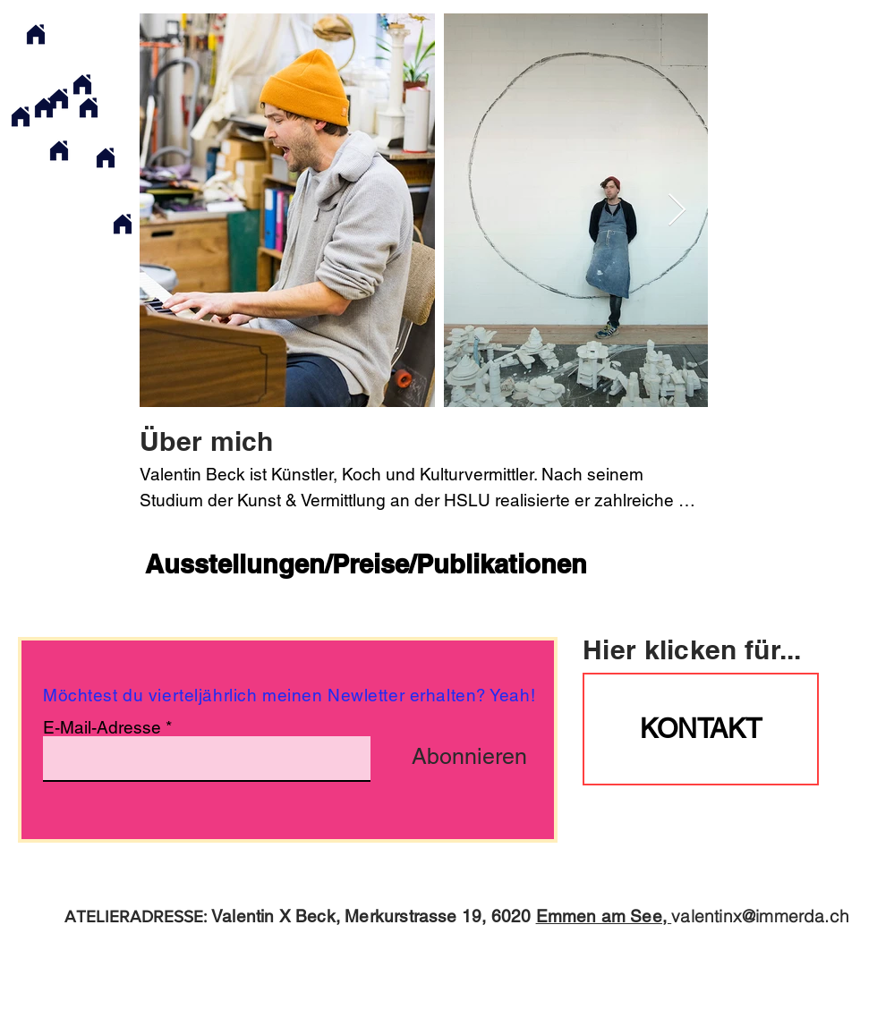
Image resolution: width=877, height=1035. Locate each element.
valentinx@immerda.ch (760, 916)
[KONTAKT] (701, 729)
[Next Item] (677, 210)
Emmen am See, (604, 916)
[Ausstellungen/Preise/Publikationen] (366, 564)
